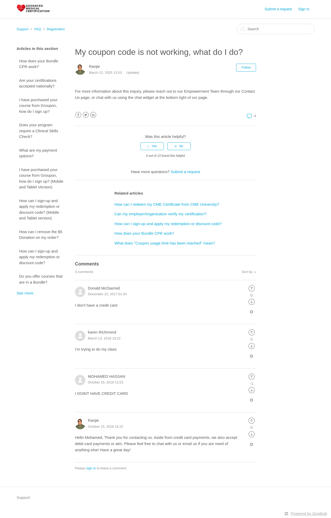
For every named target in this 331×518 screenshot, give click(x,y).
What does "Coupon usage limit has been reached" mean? (164, 243)
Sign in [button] (303, 9)
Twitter (85, 115)
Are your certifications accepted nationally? (37, 83)
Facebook (78, 115)
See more (25, 293)
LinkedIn (93, 115)
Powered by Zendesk (309, 513)
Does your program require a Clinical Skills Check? (38, 131)
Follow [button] (246, 67)
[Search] (275, 29)
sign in (91, 468)
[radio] (152, 146)
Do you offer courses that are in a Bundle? (40, 279)
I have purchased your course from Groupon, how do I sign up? (38, 106)
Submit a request (278, 9)
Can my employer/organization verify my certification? (160, 214)
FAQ (37, 29)
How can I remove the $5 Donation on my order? (40, 235)
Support (22, 29)
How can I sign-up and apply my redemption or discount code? (39, 257)
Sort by (247, 272)
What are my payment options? (38, 153)
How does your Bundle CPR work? (38, 64)
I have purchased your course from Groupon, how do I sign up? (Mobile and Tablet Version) (41, 178)
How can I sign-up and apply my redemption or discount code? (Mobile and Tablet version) (39, 209)
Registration (56, 29)
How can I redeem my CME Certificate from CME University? (166, 204)
